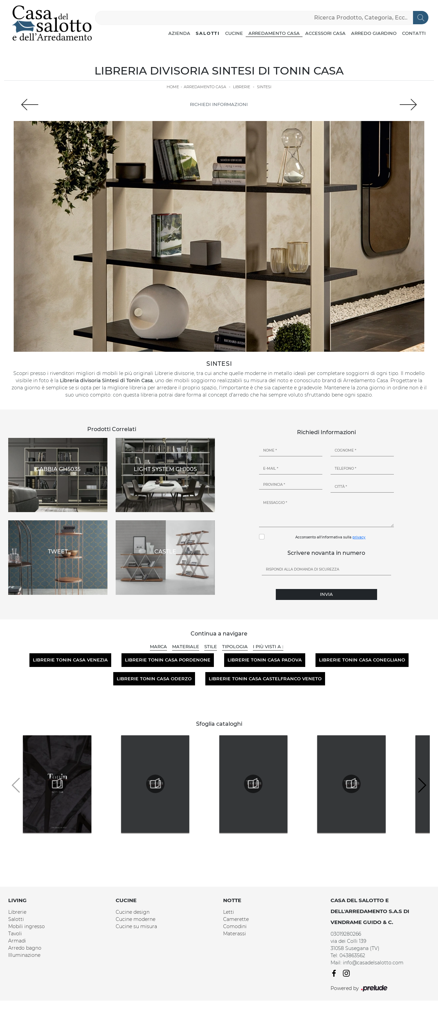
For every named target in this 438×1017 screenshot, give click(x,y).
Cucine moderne (135, 919)
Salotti (208, 33)
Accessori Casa (325, 33)
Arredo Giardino (374, 33)
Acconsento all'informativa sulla (330, 537)
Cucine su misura (136, 926)
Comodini (235, 926)
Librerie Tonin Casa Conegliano (362, 660)
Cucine (234, 33)
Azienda (179, 33)
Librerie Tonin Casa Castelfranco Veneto (265, 678)
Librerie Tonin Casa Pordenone (167, 660)
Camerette (236, 919)
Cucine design (133, 912)
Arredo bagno (24, 948)
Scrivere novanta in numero (326, 553)
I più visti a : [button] (268, 646)
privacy (358, 537)
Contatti (414, 33)
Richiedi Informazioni (219, 104)
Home (173, 86)
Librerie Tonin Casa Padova (265, 660)
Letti (228, 912)
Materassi (234, 934)
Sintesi (264, 86)
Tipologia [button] (235, 646)
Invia (326, 594)
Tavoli (15, 934)
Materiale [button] (185, 646)
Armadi (17, 941)
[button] (421, 785)
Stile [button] (210, 646)
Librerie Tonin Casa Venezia (70, 660)
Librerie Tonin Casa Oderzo (154, 678)
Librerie (241, 86)
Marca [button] (158, 646)
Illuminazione (24, 955)
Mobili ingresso (26, 926)
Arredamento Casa (274, 33)
